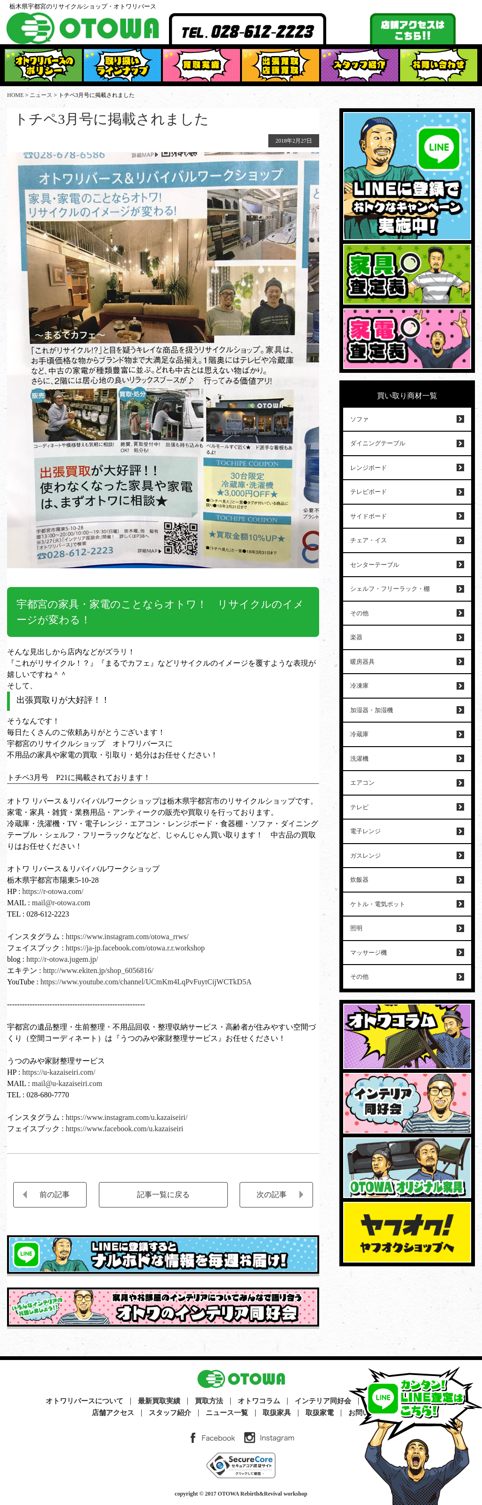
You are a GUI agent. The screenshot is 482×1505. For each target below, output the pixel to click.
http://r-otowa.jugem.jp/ (62, 959)
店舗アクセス (113, 1412)
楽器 (356, 637)
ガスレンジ (365, 855)
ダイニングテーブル (377, 443)
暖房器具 (362, 661)
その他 (359, 613)
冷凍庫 (359, 685)
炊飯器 (359, 879)
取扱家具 (277, 1412)
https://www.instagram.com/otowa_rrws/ (126, 937)
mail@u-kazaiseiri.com (67, 1083)
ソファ (359, 419)
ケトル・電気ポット (377, 904)
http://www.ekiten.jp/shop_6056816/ (97, 970)
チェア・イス (368, 540)
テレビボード (368, 491)
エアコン (362, 782)
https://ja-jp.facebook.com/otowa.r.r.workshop (135, 948)
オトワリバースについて (84, 1401)
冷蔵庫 (359, 734)
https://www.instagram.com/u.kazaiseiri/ (126, 1117)
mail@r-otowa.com (61, 903)
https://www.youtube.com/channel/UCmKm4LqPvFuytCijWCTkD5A (146, 982)
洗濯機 (359, 758)
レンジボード (368, 467)
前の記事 (55, 1195)
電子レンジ (365, 831)
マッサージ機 (368, 952)
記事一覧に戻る (163, 1195)
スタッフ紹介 (170, 1412)
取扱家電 (319, 1412)
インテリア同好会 (323, 1401)
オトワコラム (259, 1401)
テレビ (359, 807)
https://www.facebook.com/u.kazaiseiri (124, 1129)
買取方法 (209, 1401)
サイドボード (368, 516)
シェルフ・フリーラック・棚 (390, 588)
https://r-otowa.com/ (52, 891)
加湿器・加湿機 (371, 710)
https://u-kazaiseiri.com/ (58, 1072)
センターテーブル (374, 564)
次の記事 (272, 1195)
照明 (356, 928)
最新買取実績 (159, 1401)
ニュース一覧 (227, 1412)
